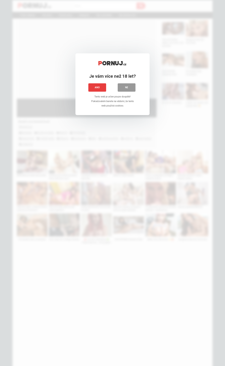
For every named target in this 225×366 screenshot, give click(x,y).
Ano (97, 87)
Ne (126, 87)
